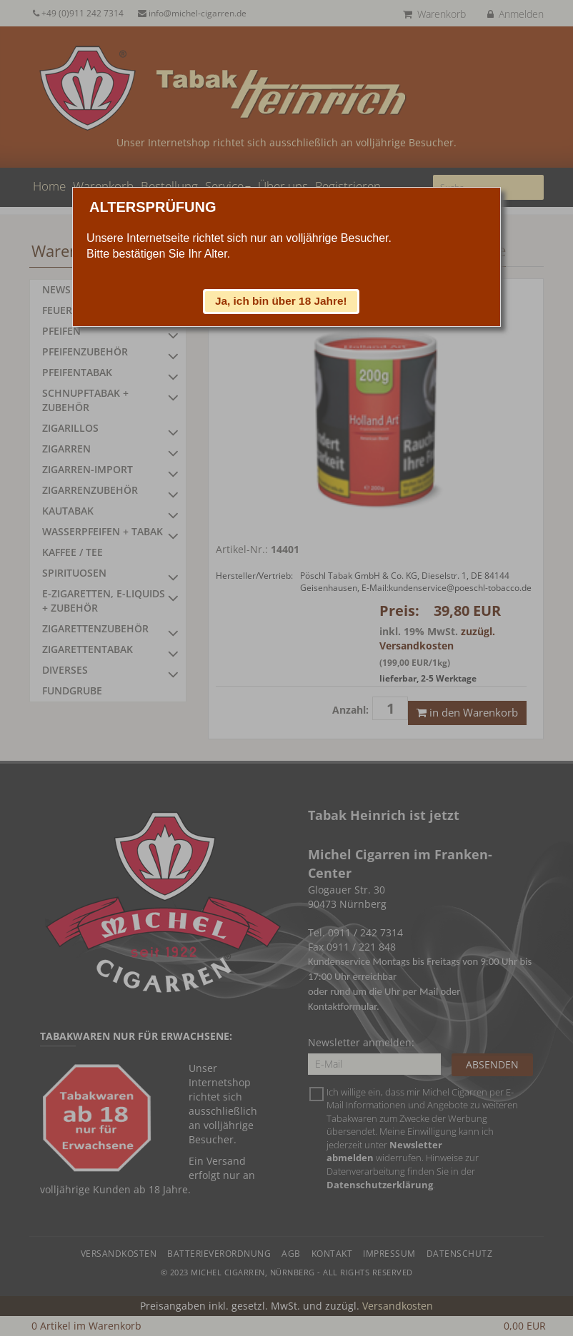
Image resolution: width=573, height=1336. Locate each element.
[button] (281, 301)
